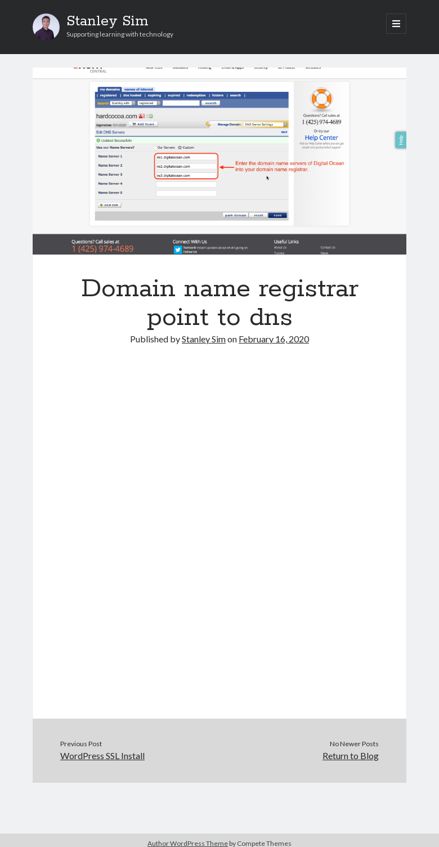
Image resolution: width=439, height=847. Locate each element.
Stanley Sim (107, 21)
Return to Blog (350, 755)
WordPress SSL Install (102, 755)
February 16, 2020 (274, 338)
